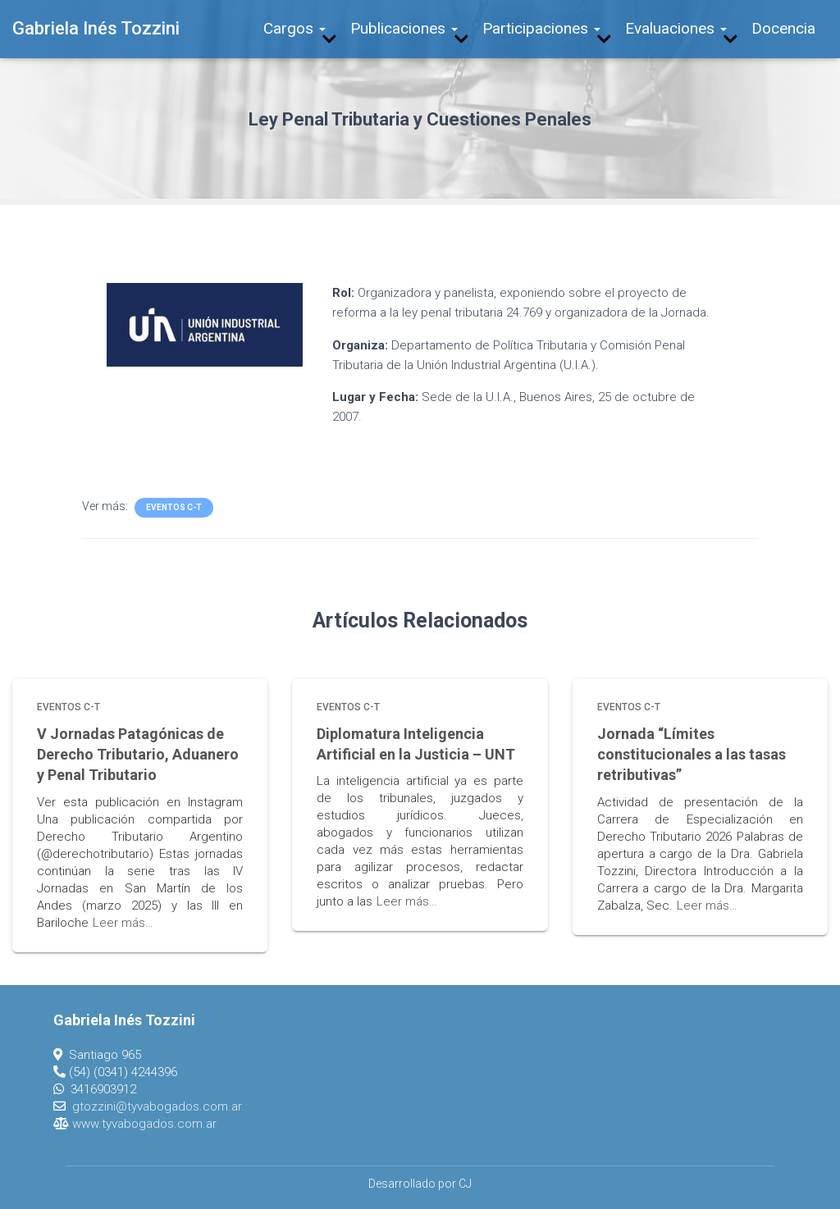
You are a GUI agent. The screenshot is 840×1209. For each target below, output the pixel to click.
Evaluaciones (676, 28)
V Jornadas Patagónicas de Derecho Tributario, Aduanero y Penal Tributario (138, 754)
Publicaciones (404, 28)
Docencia (783, 28)
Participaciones (541, 28)
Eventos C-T (174, 507)
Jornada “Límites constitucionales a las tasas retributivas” (691, 754)
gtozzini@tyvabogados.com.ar (157, 1106)
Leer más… (123, 922)
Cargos (294, 28)
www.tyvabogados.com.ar (144, 1123)
